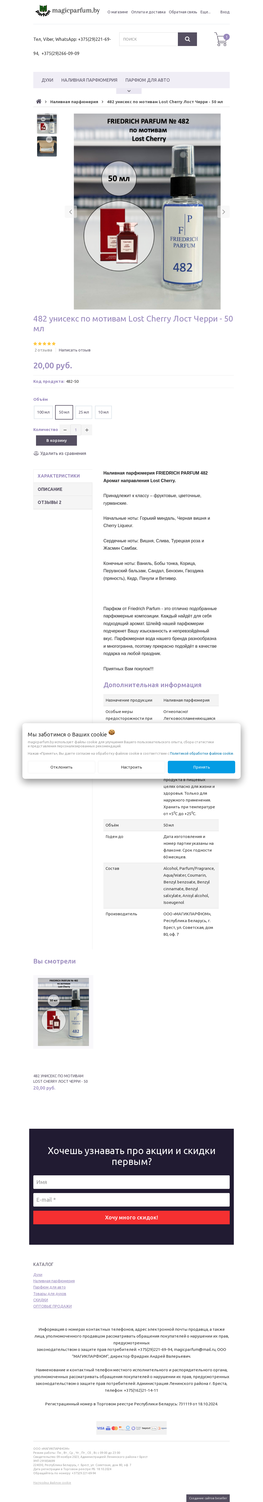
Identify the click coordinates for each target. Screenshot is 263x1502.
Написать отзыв (75, 350)
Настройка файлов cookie (52, 1482)
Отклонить (61, 766)
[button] (71, 212)
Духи (37, 1274)
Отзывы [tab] (49, 502)
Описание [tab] (50, 489)
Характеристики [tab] (59, 475)
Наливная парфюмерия (54, 1281)
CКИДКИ (40, 1300)
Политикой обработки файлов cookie (201, 753)
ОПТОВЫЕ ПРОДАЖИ (52, 1306)
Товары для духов (49, 1294)
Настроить (131, 766)
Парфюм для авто (49, 1287)
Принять (201, 766)
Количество (45, 429)
